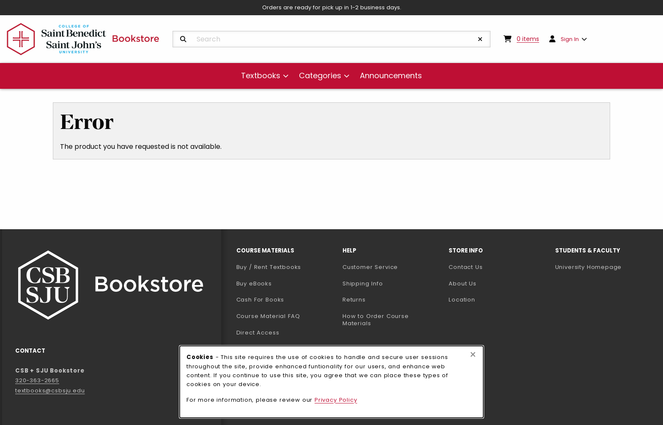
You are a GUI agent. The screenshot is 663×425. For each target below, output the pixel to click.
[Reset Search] (480, 39)
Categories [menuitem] (320, 75)
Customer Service (370, 267)
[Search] (183, 39)
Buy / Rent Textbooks (268, 267)
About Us (463, 284)
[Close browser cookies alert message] (473, 354)
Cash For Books (260, 300)
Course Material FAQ (268, 316)
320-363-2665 (37, 380)
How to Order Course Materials (375, 319)
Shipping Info (362, 284)
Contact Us (465, 267)
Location (462, 300)
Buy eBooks (286, 283)
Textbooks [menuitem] (260, 75)
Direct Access (257, 333)
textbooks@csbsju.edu (50, 391)
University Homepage (605, 267)
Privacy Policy (336, 400)
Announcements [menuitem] (391, 75)
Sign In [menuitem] (570, 39)
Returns (354, 300)
